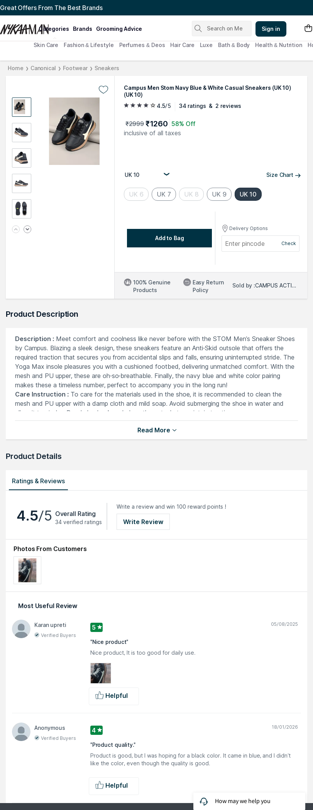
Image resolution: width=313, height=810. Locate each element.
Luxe (206, 45)
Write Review (143, 522)
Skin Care (46, 45)
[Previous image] (16, 229)
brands (82, 28)
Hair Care (182, 45)
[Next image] (27, 229)
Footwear (75, 68)
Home (16, 68)
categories (54, 28)
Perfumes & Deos (142, 45)
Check (288, 243)
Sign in (271, 28)
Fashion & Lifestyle (88, 45)
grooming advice (119, 28)
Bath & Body (234, 45)
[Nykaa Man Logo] (18, 26)
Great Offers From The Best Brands (51, 8)
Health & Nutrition (278, 45)
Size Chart (283, 174)
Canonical (43, 68)
